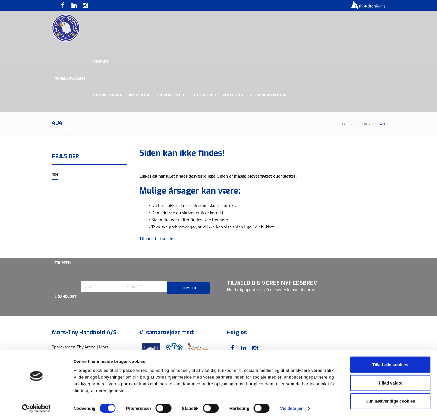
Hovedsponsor (69, 162)
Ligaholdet (66, 296)
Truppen (63, 262)
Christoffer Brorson (105, 330)
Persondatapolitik (270, 95)
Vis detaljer (291, 406)
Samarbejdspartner (182, 162)
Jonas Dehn (275, 330)
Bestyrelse (140, 95)
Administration (107, 95)
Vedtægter (234, 95)
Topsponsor (102, 162)
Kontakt (101, 61)
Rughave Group (69, 195)
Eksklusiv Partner (138, 162)
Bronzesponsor (287, 162)
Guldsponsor (221, 162)
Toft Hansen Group (328, 162)
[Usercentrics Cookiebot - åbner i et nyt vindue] (36, 406)
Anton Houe (66, 330)
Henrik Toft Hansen (238, 330)
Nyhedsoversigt (70, 78)
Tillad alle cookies (390, 362)
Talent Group (103, 195)
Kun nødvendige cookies (390, 398)
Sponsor (63, 128)
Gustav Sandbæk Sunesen (188, 330)
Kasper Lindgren (349, 330)
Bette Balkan (67, 229)
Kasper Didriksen (309, 330)
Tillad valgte (390, 380)
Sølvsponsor (253, 162)
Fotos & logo (204, 95)
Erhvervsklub (171, 95)
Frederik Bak (144, 330)
